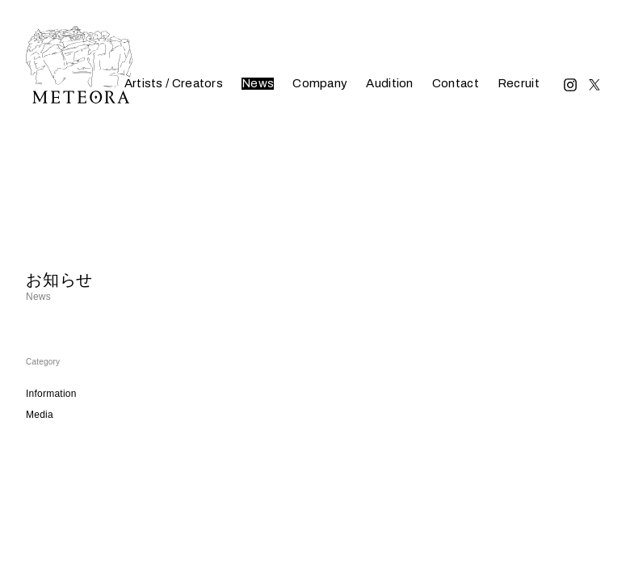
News (258, 84)
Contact (455, 84)
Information (51, 393)
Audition (389, 84)
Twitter (594, 85)
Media (39, 414)
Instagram (570, 84)
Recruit (519, 84)
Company (319, 84)
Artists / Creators (173, 84)
